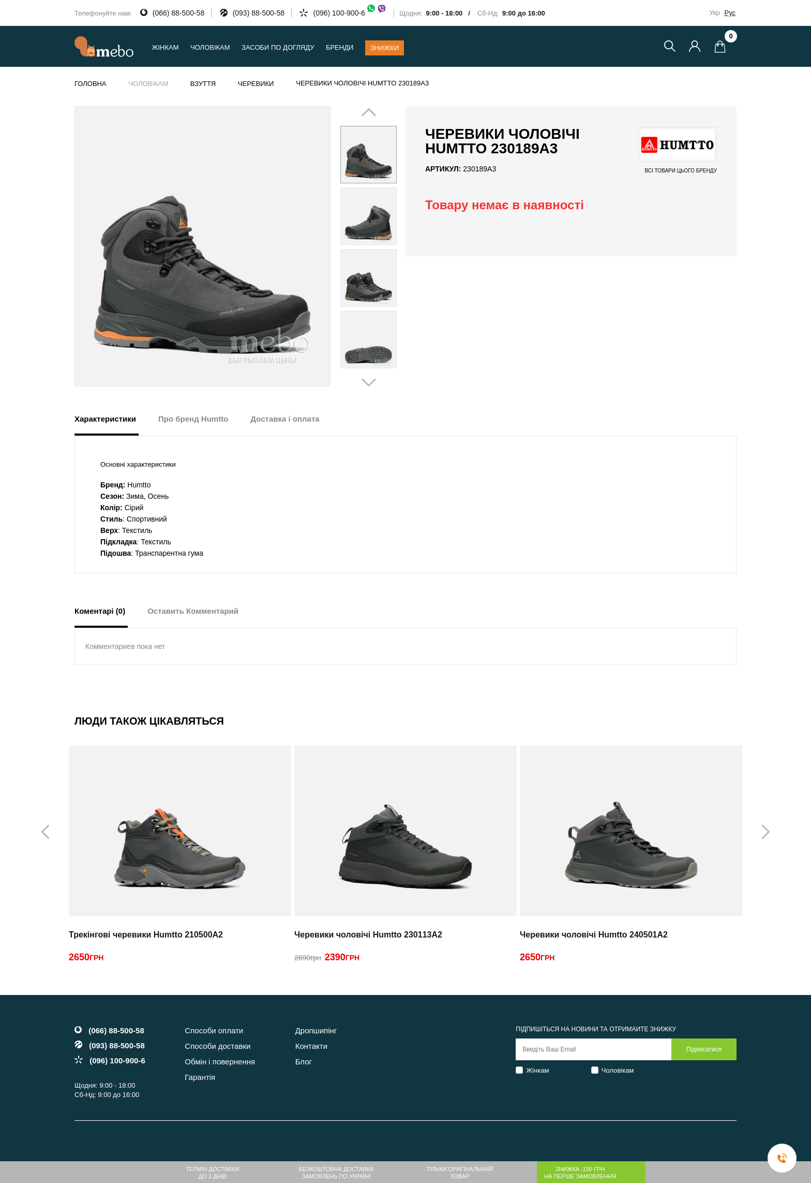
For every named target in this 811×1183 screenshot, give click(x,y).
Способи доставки (217, 1046)
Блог (303, 1061)
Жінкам (537, 1070)
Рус (729, 13)
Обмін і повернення (220, 1061)
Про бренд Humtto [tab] (193, 418)
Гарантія (200, 1077)
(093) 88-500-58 (258, 13)
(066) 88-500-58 (178, 13)
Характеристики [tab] (105, 418)
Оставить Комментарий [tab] (192, 611)
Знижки (384, 48)
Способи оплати (214, 1030)
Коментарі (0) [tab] (99, 611)
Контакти (311, 1046)
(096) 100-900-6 (349, 13)
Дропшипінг (316, 1030)
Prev (354, 247)
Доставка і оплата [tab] (284, 418)
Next (383, 247)
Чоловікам (618, 1070)
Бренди (339, 47)
